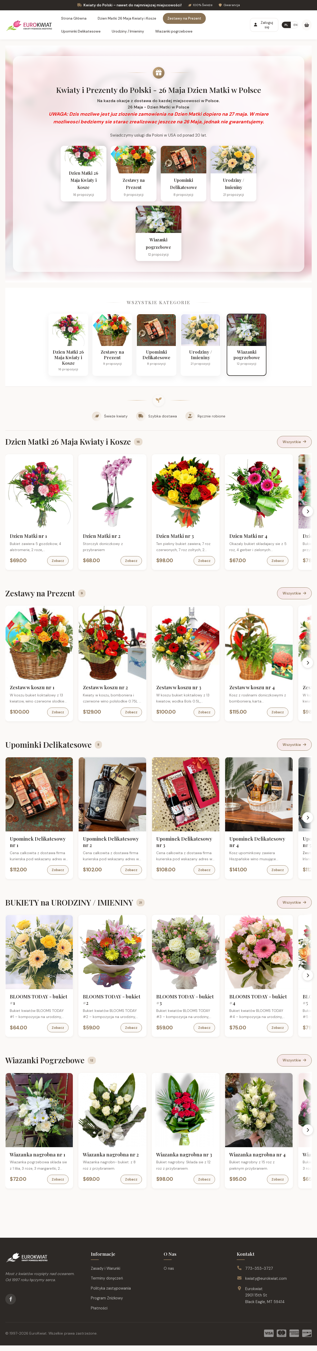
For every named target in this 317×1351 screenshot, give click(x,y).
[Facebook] (10, 1304)
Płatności (99, 1313)
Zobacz (59, 566)
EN (295, 25)
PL (286, 25)
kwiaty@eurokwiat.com (266, 1284)
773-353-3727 (259, 1274)
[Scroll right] (308, 517)
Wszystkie (294, 447)
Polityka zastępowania (111, 1293)
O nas (169, 1274)
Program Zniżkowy (107, 1303)
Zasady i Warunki (105, 1274)
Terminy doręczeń (107, 1283)
